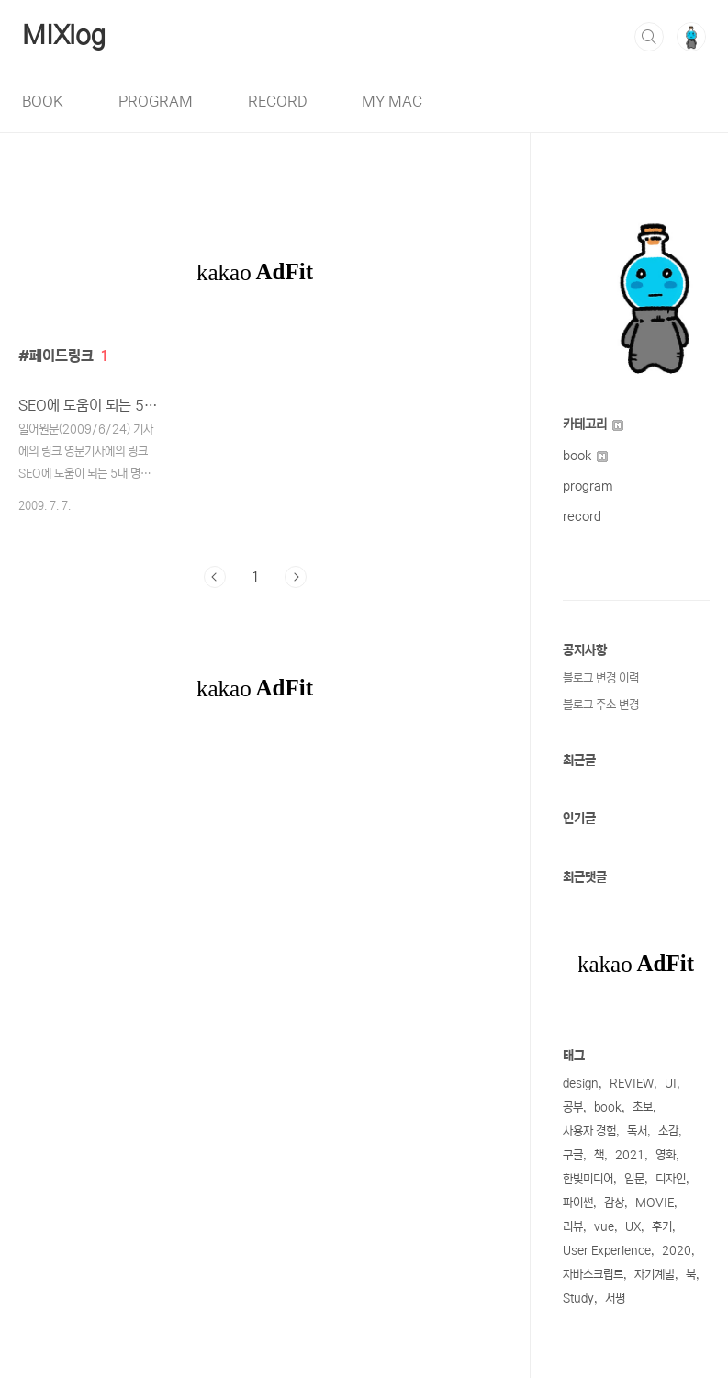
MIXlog (64, 36)
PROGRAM (155, 101)
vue (604, 1227)
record (582, 516)
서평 (615, 1298)
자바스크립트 (593, 1275)
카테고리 (593, 424)
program (588, 486)
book (585, 455)
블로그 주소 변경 (601, 705)
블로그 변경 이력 (601, 678)
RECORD (277, 101)
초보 (643, 1107)
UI (671, 1083)
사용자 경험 (589, 1131)
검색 (649, 37)
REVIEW (632, 1083)
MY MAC (392, 101)
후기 (662, 1227)
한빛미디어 (588, 1179)
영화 (665, 1155)
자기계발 (654, 1275)
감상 (614, 1203)
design (581, 1083)
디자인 (670, 1179)
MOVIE (654, 1203)
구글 (573, 1155)
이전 (215, 577)
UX (633, 1227)
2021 (629, 1155)
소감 (668, 1131)
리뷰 (573, 1227)
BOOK (42, 101)
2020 (676, 1251)
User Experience (607, 1251)
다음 (296, 577)
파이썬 (578, 1203)
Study (578, 1298)
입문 (634, 1179)
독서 (637, 1131)
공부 (573, 1107)
